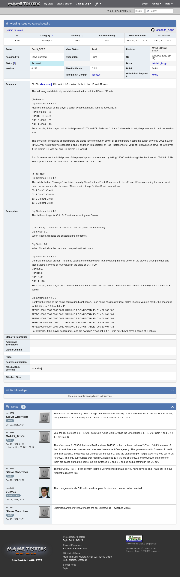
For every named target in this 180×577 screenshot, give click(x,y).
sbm (42, 84)
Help (167, 3)
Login (145, 3)
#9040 (155, 75)
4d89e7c (96, 75)
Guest (155, 3)
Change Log (82, 3)
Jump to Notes (15, 30)
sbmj (49, 84)
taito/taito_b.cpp (165, 29)
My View (48, 3)
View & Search (64, 3)
